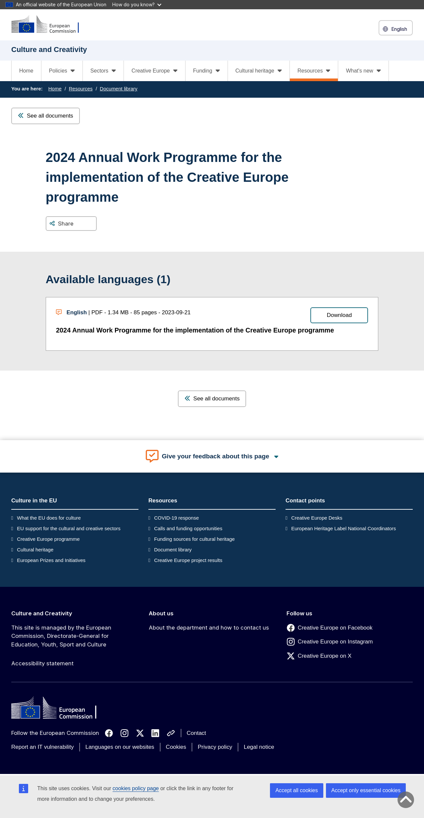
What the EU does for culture (49, 518)
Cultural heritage (35, 549)
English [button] (395, 29)
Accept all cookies (296, 790)
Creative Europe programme (48, 539)
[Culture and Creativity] (49, 24)
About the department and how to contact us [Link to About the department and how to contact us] (209, 627)
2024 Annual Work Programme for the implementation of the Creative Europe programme (195, 330)
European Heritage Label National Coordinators (343, 528)
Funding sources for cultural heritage (194, 539)
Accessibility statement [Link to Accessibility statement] (42, 663)
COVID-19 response (176, 518)
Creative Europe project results (188, 560)
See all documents (45, 116)
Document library (118, 88)
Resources (81, 88)
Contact (196, 733)
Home (26, 71)
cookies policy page (136, 788)
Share (66, 223)
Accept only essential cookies (365, 790)
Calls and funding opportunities (188, 528)
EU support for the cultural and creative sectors (69, 528)
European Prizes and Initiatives (51, 560)
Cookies (176, 747)
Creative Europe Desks (316, 518)
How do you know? (136, 4)
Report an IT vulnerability (42, 747)
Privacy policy (215, 747)
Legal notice (259, 747)
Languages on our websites (119, 747)
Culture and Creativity (41, 613)
